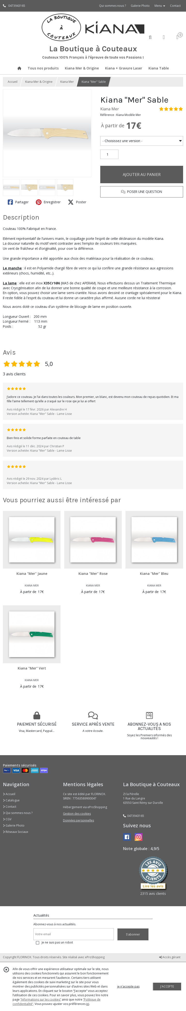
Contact (175, 6)
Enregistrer (48, 202)
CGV (7, 819)
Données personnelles (78, 820)
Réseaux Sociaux (15, 832)
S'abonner (133, 934)
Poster (77, 202)
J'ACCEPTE (167, 986)
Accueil (12, 82)
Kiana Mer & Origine (39, 82)
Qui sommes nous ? (17, 813)
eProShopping (95, 957)
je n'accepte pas (128, 986)
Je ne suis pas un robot (57, 942)
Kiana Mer (67, 82)
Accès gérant (169, 957)
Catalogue (11, 800)
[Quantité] (109, 154)
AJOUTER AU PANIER (142, 174)
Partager (18, 202)
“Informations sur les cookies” (40, 999)
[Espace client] (164, 37)
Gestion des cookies (77, 814)
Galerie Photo (13, 825)
